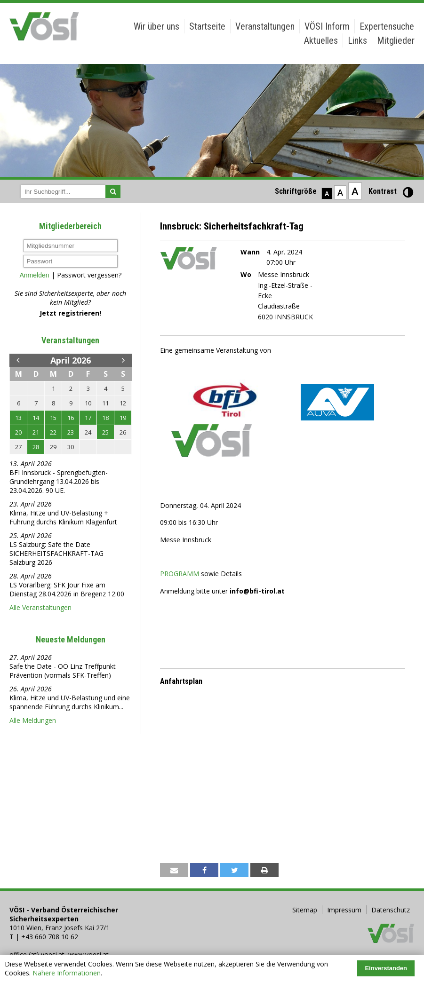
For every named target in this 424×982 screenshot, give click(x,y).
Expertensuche (387, 26)
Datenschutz (390, 909)
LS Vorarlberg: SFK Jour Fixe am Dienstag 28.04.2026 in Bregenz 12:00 (67, 589)
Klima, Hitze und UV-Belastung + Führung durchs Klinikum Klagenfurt (63, 517)
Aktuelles (321, 40)
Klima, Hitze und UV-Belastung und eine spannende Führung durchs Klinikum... (69, 702)
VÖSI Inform (327, 26)
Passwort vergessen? (89, 274)
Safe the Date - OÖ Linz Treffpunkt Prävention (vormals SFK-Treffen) (62, 671)
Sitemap (304, 909)
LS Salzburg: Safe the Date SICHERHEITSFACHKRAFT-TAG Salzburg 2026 (56, 553)
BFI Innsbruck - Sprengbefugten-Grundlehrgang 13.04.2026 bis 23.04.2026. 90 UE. (58, 481)
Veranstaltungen (265, 26)
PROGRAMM (179, 573)
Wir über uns (156, 26)
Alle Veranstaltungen (40, 607)
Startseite (207, 26)
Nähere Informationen (66, 972)
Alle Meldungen (32, 720)
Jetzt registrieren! (70, 313)
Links (357, 40)
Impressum (344, 909)
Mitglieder (396, 40)
